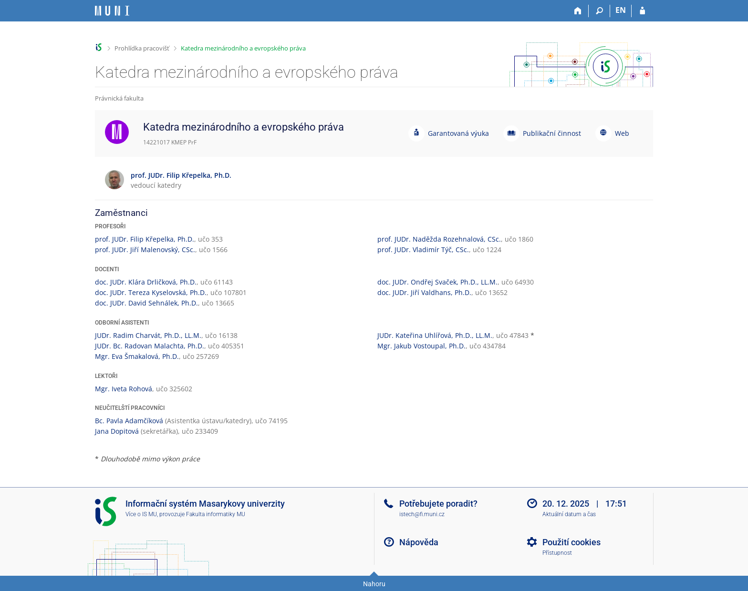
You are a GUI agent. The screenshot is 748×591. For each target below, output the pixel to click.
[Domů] (578, 11)
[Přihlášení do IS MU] (642, 11)
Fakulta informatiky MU (215, 514)
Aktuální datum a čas (569, 514)
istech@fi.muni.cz (422, 514)
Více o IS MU (141, 514)
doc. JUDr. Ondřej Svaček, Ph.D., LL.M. (437, 281)
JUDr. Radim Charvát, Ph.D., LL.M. (148, 335)
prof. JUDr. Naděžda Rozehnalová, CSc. (439, 239)
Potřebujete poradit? (438, 504)
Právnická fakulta (119, 98)
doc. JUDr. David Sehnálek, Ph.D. (146, 302)
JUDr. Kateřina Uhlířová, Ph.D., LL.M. (434, 335)
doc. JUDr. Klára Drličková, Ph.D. (146, 281)
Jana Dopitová (117, 431)
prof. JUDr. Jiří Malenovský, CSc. (145, 249)
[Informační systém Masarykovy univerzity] (112, 10)
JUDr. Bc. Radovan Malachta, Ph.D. (149, 345)
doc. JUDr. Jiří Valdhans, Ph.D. (424, 292)
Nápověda (418, 542)
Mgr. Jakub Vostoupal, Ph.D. (421, 345)
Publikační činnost (552, 133)
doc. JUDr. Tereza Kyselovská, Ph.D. (151, 292)
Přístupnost (557, 553)
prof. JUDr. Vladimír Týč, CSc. (423, 249)
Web (622, 133)
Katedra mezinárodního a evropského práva (243, 48)
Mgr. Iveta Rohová (123, 388)
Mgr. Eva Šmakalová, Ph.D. (137, 356)
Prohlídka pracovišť (141, 48)
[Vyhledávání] (599, 11)
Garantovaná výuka (458, 133)
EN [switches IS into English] (620, 10)
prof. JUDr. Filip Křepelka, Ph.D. (144, 239)
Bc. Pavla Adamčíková (129, 420)
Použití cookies (571, 542)
